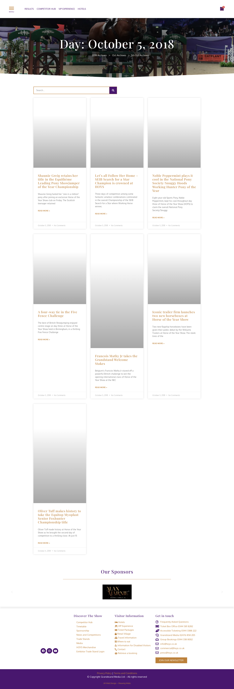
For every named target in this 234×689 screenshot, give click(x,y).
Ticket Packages (124, 629)
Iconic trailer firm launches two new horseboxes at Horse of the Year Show (173, 315)
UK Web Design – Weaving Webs (117, 683)
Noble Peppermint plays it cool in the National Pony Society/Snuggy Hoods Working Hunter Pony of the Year (174, 183)
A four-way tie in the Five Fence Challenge (57, 314)
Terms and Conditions (125, 673)
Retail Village (123, 633)
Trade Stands (82, 639)
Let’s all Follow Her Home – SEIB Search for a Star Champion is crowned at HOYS (116, 181)
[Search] (113, 90)
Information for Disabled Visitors (133, 645)
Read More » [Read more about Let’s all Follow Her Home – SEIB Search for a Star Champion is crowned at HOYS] (101, 214)
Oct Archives (119, 55)
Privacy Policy (104, 673)
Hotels (82, 8)
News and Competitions (87, 634)
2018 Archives (99, 55)
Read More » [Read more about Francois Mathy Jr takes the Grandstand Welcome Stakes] (101, 387)
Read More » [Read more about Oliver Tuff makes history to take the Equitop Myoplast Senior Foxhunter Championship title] (44, 543)
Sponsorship (81, 630)
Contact (120, 649)
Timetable (80, 626)
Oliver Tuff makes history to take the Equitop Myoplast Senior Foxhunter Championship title (59, 516)
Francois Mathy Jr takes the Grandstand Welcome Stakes (116, 359)
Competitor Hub (46, 8)
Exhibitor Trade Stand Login (89, 651)
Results (29, 8)
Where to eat (122, 641)
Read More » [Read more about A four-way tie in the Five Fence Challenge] (44, 339)
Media (78, 643)
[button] (11, 591)
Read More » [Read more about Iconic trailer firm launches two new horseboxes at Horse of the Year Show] (158, 343)
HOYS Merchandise (85, 647)
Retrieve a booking (126, 653)
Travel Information (126, 637)
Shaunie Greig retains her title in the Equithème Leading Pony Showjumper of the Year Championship (59, 181)
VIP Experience (67, 8)
